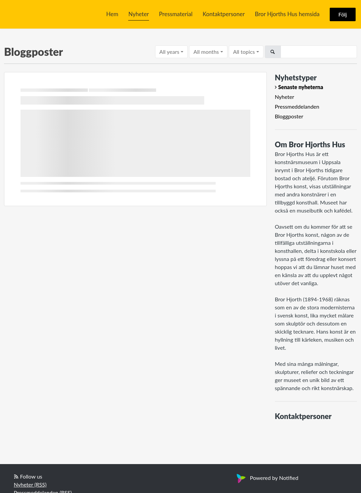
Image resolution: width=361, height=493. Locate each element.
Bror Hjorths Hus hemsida (287, 13)
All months (206, 51)
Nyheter (138, 13)
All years (169, 51)
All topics (244, 51)
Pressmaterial (176, 13)
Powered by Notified (266, 478)
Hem (112, 13)
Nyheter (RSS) (30, 484)
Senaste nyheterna (300, 87)
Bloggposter (289, 116)
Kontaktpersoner (224, 13)
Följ (342, 14)
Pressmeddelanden (297, 106)
